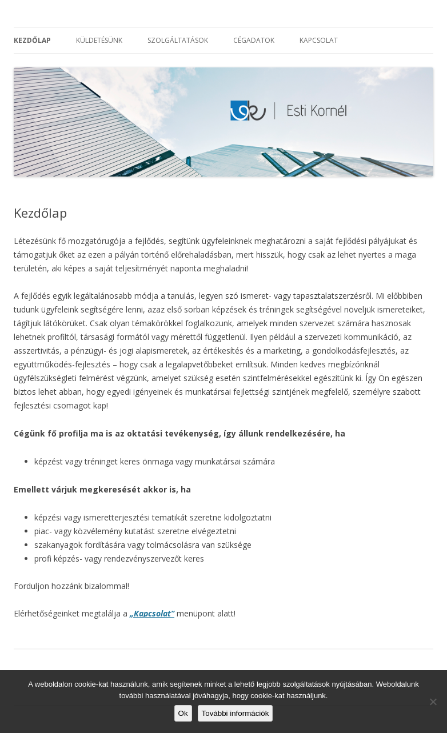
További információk (235, 713)
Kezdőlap (32, 40)
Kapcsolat (319, 40)
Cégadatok (253, 40)
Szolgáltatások (177, 40)
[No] (432, 701)
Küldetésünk (99, 40)
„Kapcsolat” (152, 613)
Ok (183, 713)
